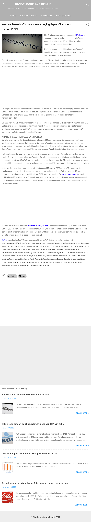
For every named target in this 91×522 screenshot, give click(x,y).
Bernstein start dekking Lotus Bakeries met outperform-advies (35, 483)
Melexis (4, 240)
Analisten (12, 276)
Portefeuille (63, 16)
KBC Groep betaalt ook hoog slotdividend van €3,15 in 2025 (33, 424)
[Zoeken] (87, 5)
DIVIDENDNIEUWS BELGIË (33, 4)
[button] (87, 25)
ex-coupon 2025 (28, 16)
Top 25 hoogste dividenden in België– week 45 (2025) (30, 453)
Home (13, 16)
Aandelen (46, 16)
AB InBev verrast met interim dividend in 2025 (25, 394)
